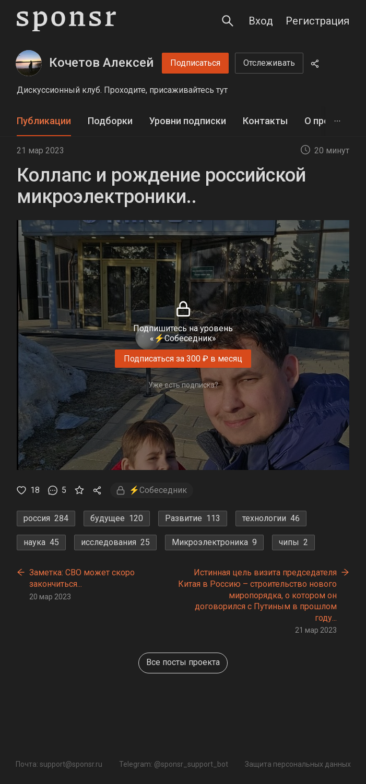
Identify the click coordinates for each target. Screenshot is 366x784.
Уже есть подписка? (183, 385)
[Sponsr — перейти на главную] (66, 21)
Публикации (44, 120)
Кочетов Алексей (101, 62)
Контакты (265, 120)
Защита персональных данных (298, 764)
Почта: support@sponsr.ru (59, 764)
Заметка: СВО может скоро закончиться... (82, 578)
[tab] (44, 121)
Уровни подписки (187, 120)
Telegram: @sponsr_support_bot (173, 764)
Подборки (110, 120)
